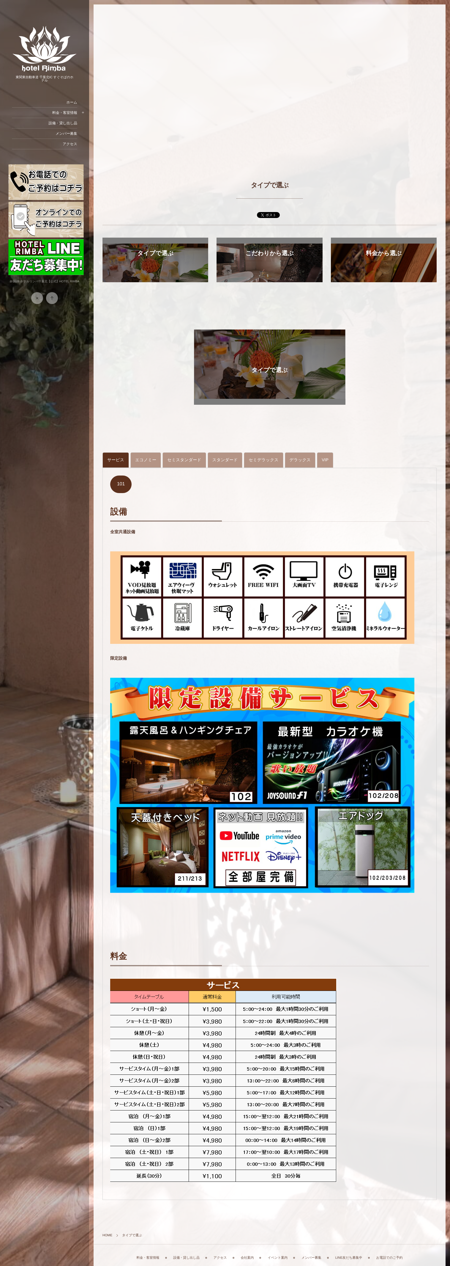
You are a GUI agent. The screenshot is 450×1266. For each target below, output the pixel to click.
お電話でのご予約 (389, 1252)
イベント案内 (278, 1252)
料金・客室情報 (64, 113)
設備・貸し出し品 (62, 123)
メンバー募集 (66, 133)
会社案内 (247, 1252)
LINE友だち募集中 (348, 1252)
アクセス (70, 144)
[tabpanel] (269, 832)
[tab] (115, 460)
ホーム (71, 102)
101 (121, 484)
